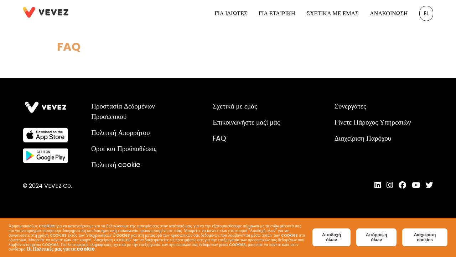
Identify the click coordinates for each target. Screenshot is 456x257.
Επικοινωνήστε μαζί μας (246, 122)
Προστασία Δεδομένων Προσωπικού (123, 111)
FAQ (219, 138)
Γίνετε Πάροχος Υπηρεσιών (373, 122)
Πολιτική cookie (115, 165)
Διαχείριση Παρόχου (363, 138)
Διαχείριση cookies (425, 237)
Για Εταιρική (277, 13)
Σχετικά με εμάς (333, 13)
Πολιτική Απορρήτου (120, 132)
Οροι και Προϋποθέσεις (123, 148)
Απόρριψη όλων (376, 237)
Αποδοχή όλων (331, 237)
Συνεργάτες (350, 106)
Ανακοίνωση (389, 13)
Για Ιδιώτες (230, 13)
